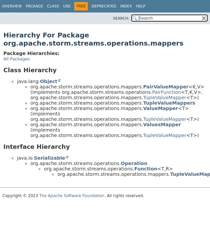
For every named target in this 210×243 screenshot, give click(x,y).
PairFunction (166, 92)
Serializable (49, 158)
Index (126, 6)
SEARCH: (121, 18)
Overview (12, 6)
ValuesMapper (162, 124)
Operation (134, 163)
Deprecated (103, 6)
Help (141, 6)
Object (48, 81)
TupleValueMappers (169, 103)
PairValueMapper (166, 86)
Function (145, 168)
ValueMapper (160, 108)
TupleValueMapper (164, 97)
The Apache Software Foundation (71, 195)
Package (34, 6)
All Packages (16, 58)
